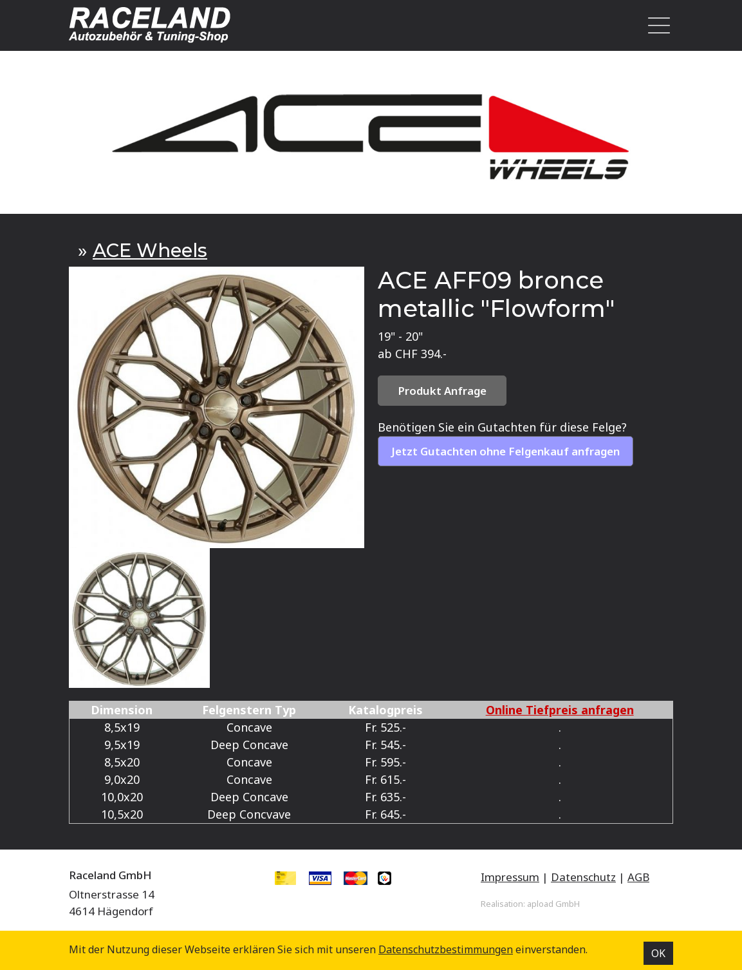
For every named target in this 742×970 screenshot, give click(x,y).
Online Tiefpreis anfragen (560, 710)
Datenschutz (583, 877)
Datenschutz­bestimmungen (445, 949)
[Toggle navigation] (655, 25)
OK (658, 953)
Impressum (510, 877)
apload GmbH (553, 903)
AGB (638, 877)
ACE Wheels (150, 250)
